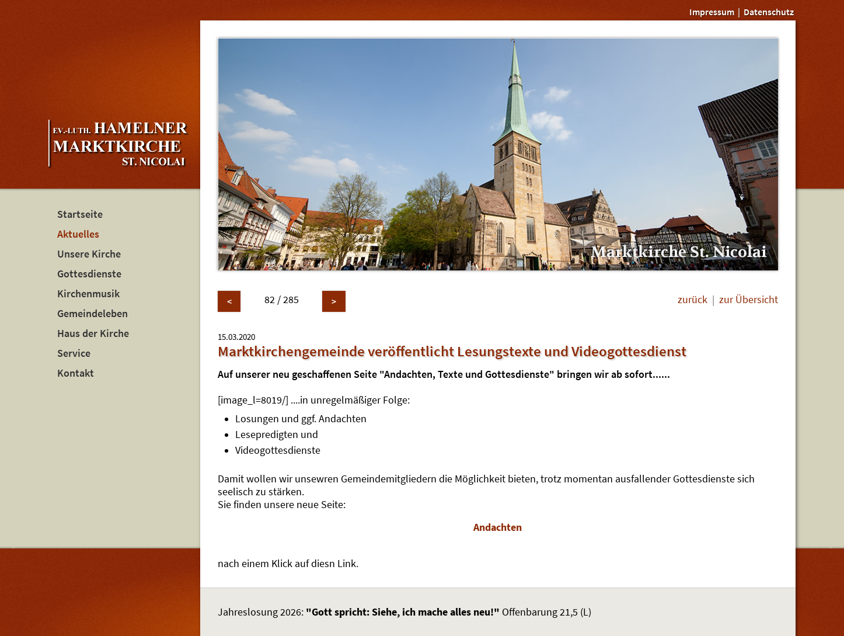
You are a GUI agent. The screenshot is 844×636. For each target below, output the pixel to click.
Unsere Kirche (89, 254)
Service (73, 353)
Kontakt (75, 373)
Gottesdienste (89, 273)
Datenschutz (769, 12)
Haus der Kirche (93, 333)
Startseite (80, 214)
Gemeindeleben (92, 313)
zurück (692, 299)
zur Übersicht (748, 299)
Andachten (497, 527)
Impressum (711, 12)
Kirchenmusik (88, 293)
